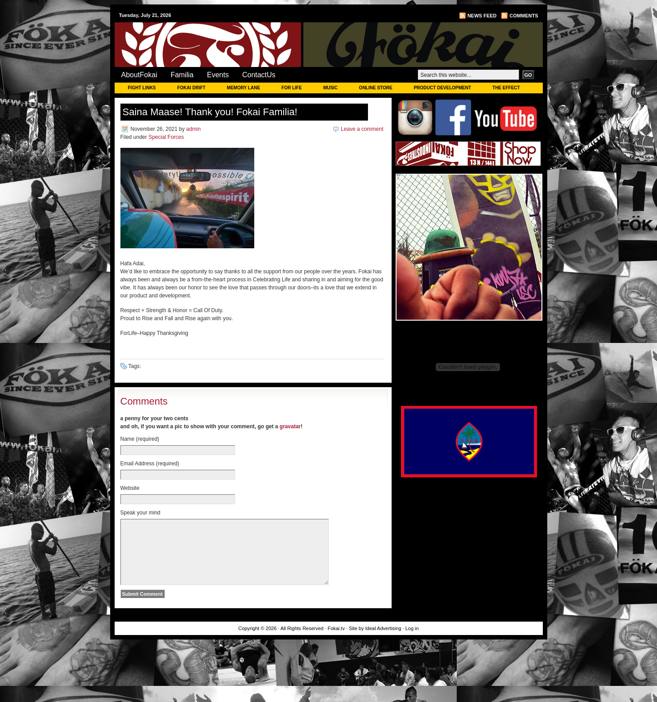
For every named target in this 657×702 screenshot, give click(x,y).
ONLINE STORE (376, 87)
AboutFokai (139, 75)
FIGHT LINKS (142, 87)
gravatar (290, 426)
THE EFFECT (506, 87)
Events (218, 75)
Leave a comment (362, 129)
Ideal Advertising (384, 641)
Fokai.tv (336, 641)
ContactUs (259, 75)
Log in (412, 641)
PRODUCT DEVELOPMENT (442, 87)
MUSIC (330, 87)
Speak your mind (140, 513)
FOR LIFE (291, 87)
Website (130, 488)
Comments (523, 15)
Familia (182, 75)
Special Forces (166, 137)
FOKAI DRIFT (191, 87)
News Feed (481, 15)
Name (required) (139, 439)
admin (193, 129)
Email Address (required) (149, 463)
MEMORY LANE (243, 87)
